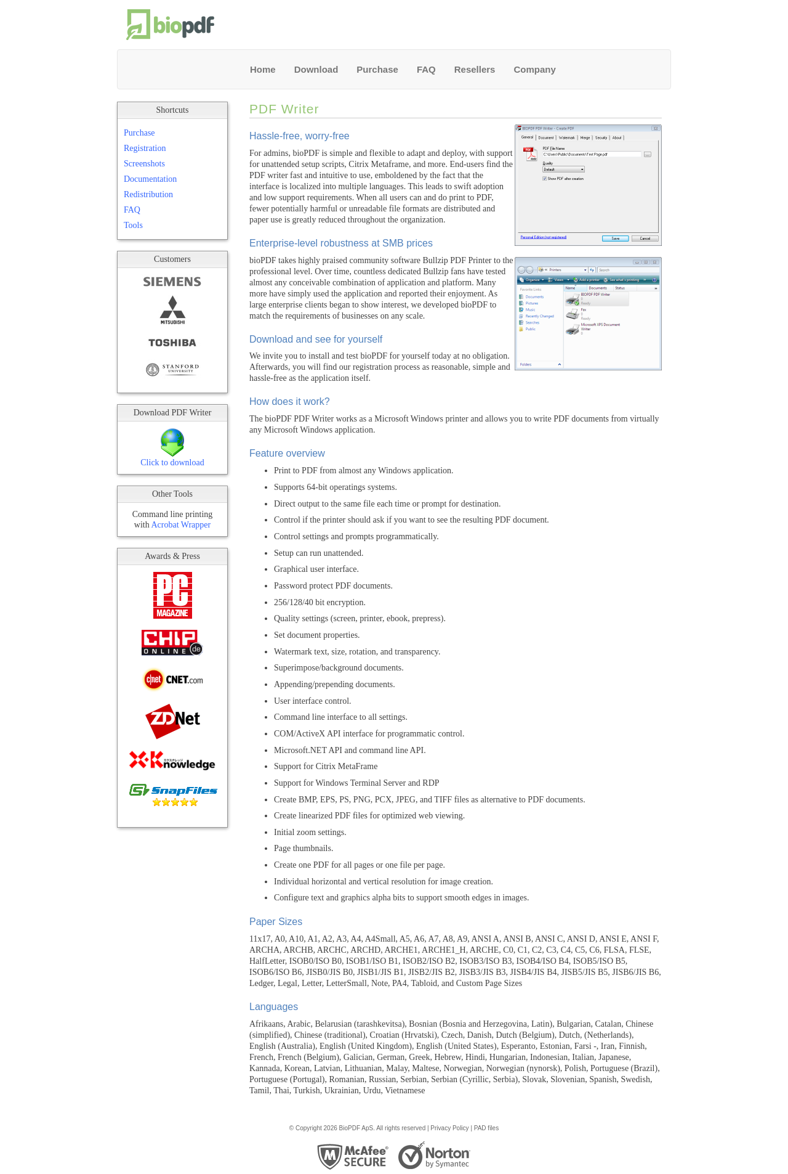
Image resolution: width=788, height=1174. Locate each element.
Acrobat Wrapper (181, 524)
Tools (133, 225)
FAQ (426, 69)
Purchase (377, 69)
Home (263, 69)
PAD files (486, 1128)
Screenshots (144, 163)
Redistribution (148, 194)
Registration (145, 148)
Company (534, 69)
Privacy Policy (449, 1128)
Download (316, 69)
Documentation (150, 179)
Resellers (475, 69)
